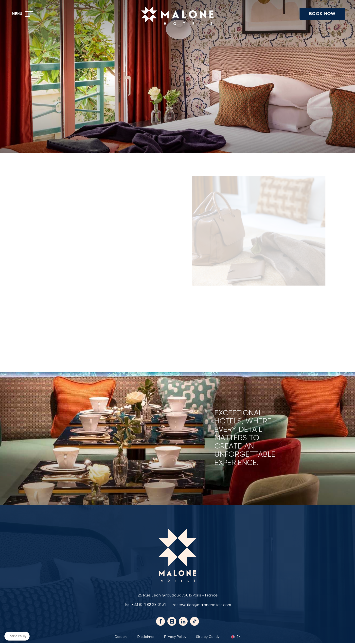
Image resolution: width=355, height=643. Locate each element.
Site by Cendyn (208, 637)
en (239, 637)
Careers (120, 637)
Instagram (171, 621)
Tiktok (194, 621)
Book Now (322, 14)
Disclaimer (145, 637)
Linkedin (183, 621)
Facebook (160, 621)
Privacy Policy (175, 637)
